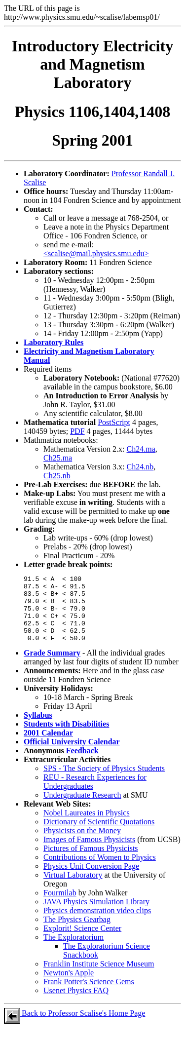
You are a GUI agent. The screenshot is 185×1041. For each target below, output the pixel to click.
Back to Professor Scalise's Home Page (74, 1026)
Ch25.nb (57, 475)
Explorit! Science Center (82, 941)
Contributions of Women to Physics (99, 870)
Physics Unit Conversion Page (91, 879)
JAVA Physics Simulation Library (96, 915)
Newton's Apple (68, 986)
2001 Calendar (48, 746)
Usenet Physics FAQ (76, 1004)
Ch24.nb (140, 467)
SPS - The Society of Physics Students (104, 781)
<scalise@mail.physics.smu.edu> (96, 253)
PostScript (114, 422)
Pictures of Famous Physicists (90, 861)
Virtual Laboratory (72, 888)
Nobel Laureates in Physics (86, 826)
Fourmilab (59, 906)
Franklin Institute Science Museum (98, 977)
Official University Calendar (72, 755)
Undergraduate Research (82, 808)
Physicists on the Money (82, 844)
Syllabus (38, 728)
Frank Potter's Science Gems (88, 995)
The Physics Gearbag (77, 932)
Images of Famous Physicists (89, 852)
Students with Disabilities (66, 737)
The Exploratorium (73, 950)
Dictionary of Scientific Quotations (98, 835)
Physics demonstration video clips (97, 924)
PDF (77, 431)
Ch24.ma (141, 449)
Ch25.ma (57, 458)
